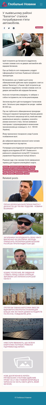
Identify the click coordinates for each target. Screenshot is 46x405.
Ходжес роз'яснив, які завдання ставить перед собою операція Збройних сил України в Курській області (19, 275)
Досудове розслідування (20, 171)
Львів (5, 173)
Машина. (6, 166)
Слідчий (26, 173)
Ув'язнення (19, 173)
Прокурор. (11, 173)
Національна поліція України (26, 169)
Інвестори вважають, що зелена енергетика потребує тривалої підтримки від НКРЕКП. (19, 344)
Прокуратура (7, 171)
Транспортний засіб (9, 169)
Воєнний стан (33, 171)
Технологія (39, 27)
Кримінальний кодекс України (19, 166)
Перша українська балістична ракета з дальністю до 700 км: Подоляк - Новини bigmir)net (23, 206)
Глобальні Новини (19, 4)
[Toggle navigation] (41, 4)
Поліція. (32, 166)
